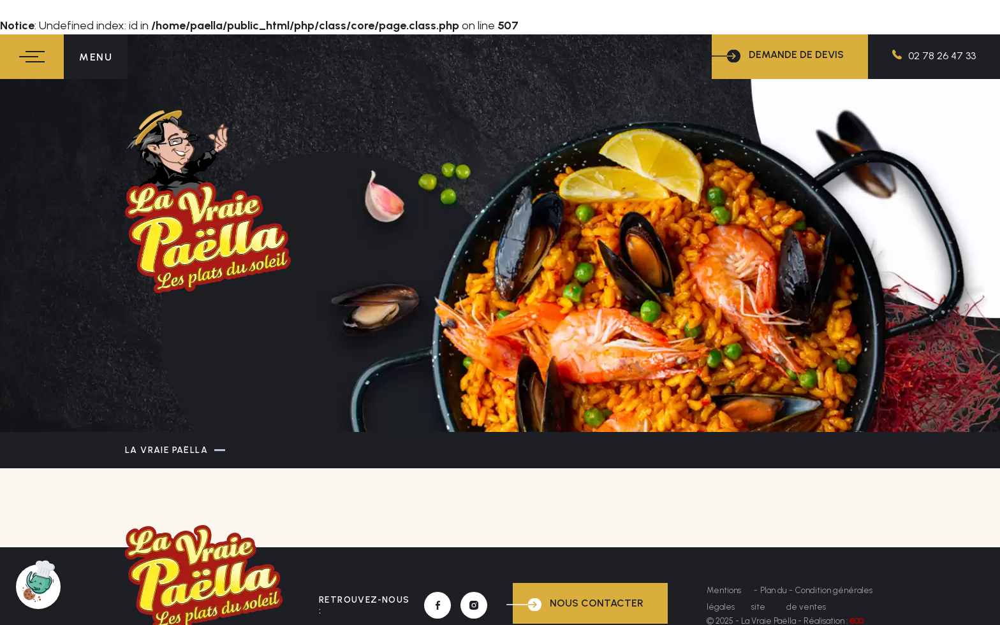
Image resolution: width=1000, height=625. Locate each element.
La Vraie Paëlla (166, 450)
